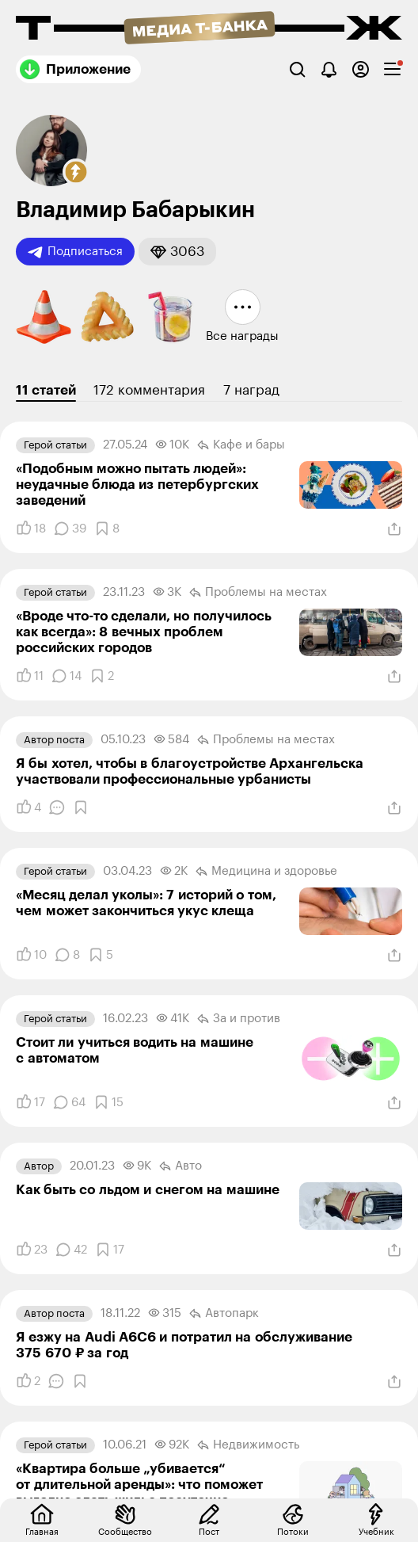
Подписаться (75, 252)
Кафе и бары (241, 445)
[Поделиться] (394, 529)
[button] (76, 172)
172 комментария (149, 390)
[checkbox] (392, 69)
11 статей (46, 390)
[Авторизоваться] (360, 69)
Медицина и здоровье (266, 871)
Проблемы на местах (258, 592)
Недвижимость (248, 1445)
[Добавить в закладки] (107, 528)
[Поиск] (297, 69)
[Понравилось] (31, 528)
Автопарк (224, 1313)
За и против (238, 1019)
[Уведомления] (329, 69)
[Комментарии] (70, 528)
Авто (180, 1166)
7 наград (251, 390)
